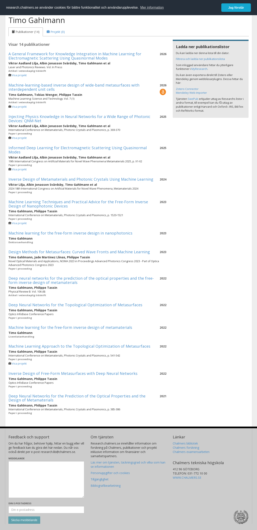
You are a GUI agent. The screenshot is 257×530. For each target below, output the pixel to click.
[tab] (25, 31)
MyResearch (199, 69)
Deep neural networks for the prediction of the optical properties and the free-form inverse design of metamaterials (81, 280)
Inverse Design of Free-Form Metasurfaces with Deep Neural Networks (72, 373)
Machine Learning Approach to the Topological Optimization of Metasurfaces (79, 346)
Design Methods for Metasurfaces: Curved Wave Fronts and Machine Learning (79, 251)
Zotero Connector (187, 89)
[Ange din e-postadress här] (46, 509)
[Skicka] (24, 520)
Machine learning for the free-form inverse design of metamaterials (70, 327)
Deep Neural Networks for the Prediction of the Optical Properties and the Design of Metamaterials (76, 398)
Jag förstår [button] (236, 7)
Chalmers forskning (186, 448)
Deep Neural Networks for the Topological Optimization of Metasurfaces (75, 304)
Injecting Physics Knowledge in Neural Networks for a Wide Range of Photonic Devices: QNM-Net (79, 118)
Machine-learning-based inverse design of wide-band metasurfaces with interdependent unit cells (73, 87)
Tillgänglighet (100, 479)
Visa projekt (19, 75)
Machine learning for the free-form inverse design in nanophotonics (70, 233)
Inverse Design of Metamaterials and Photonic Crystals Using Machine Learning (80, 179)
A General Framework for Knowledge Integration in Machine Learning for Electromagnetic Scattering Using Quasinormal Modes (74, 56)
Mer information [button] (152, 7)
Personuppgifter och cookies (110, 473)
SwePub (193, 99)
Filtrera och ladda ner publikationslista (200, 59)
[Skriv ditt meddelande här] (46, 479)
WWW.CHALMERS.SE (187, 478)
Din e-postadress (19, 503)
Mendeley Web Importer (191, 93)
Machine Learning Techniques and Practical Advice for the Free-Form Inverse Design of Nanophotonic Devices (78, 204)
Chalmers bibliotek (185, 443)
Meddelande (16, 458)
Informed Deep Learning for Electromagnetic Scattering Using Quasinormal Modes (77, 150)
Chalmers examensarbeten (191, 452)
